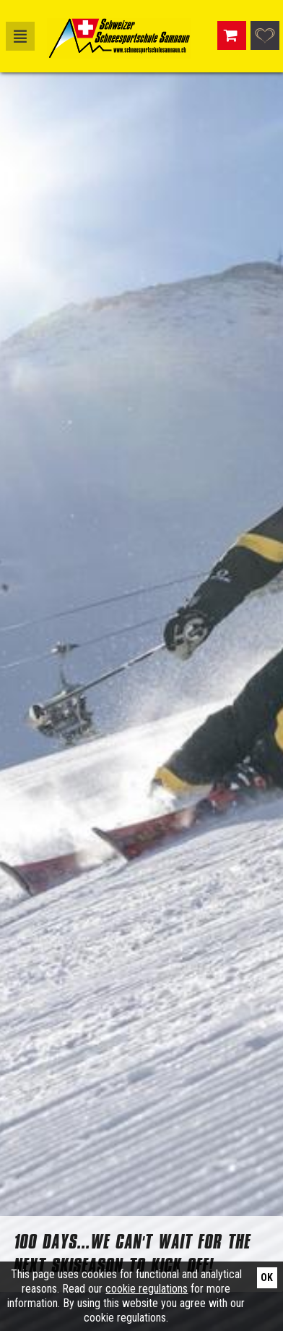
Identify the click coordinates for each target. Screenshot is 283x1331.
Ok (267, 1277)
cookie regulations (146, 1289)
